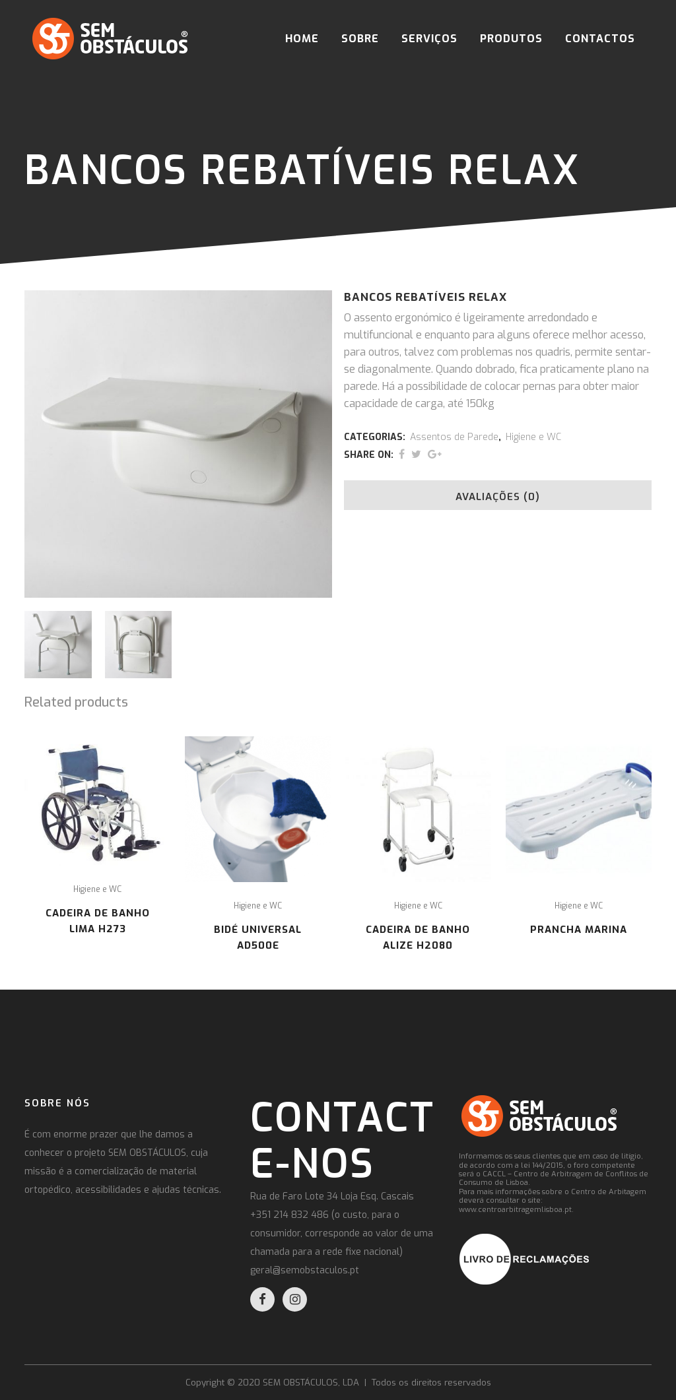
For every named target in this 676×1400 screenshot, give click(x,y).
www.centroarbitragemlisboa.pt (515, 1210)
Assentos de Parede (454, 437)
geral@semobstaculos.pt (304, 1270)
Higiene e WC (533, 437)
